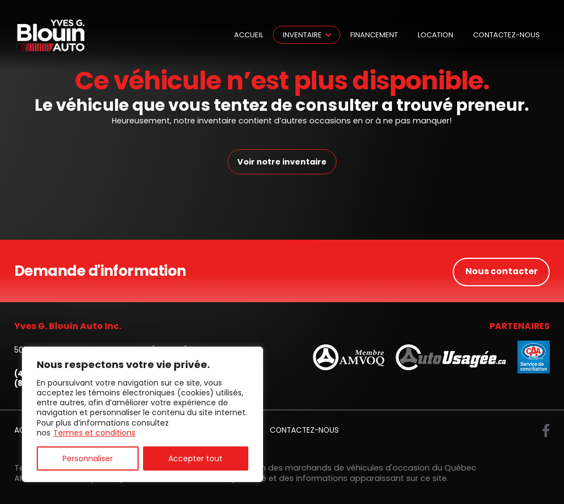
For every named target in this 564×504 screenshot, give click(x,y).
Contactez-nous (506, 35)
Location (435, 35)
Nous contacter (501, 270)
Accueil (248, 35)
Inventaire (302, 35)
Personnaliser (87, 458)
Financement (374, 35)
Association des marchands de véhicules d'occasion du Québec (347, 467)
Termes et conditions (94, 432)
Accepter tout (195, 458)
